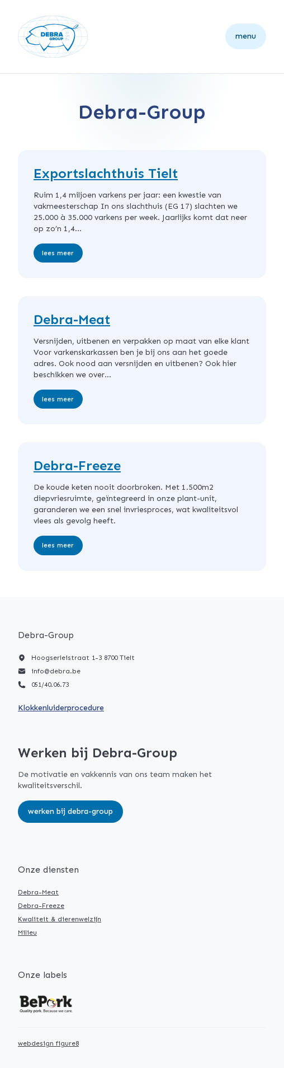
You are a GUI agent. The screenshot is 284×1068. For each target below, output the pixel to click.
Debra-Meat (38, 892)
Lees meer (58, 253)
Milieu (27, 932)
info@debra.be (56, 671)
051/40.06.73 (50, 684)
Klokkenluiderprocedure (61, 708)
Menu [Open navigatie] (245, 36)
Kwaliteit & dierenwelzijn (59, 919)
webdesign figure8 (48, 1043)
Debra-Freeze (41, 906)
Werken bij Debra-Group (70, 811)
